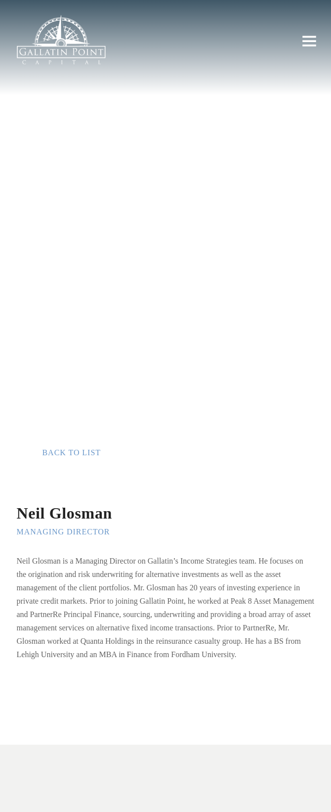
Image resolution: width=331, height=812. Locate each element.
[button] (309, 41)
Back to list (71, 452)
